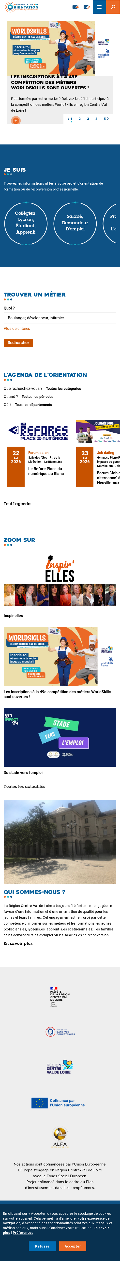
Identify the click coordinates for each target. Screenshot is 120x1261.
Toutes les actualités (24, 787)
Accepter (73, 1246)
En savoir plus (18, 944)
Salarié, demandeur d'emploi (75, 223)
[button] (68, 119)
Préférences (23, 1233)
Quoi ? (9, 308)
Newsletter (76, 7)
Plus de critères (17, 328)
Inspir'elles (13, 615)
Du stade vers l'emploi (23, 772)
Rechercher (18, 343)
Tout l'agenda (17, 504)
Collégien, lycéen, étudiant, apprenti (26, 223)
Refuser (42, 1246)
